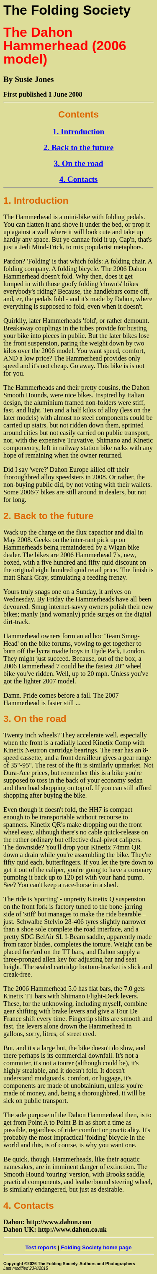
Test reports (40, 1247)
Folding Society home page (96, 1247)
